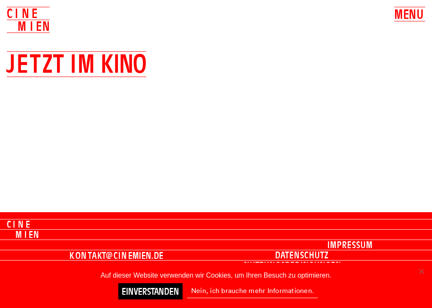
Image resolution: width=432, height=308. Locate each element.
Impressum (350, 245)
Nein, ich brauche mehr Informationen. (252, 290)
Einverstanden (150, 291)
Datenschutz (302, 255)
